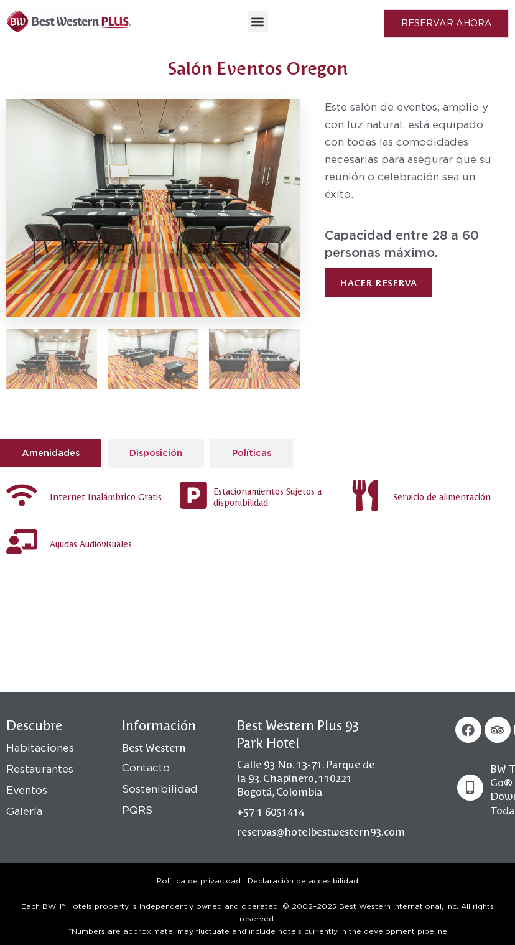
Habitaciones (40, 748)
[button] (258, 21)
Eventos (26, 790)
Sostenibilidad (160, 789)
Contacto (146, 768)
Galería (24, 811)
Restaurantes (39, 769)
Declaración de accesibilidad (303, 881)
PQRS (137, 810)
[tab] (50, 453)
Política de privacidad (199, 881)
